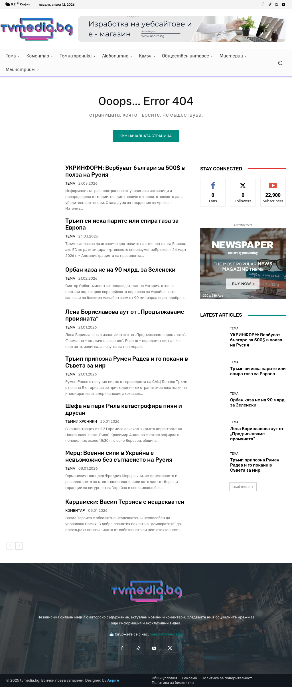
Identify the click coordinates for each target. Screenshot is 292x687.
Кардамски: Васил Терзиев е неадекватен (124, 501)
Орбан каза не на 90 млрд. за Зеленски (120, 269)
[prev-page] (9, 546)
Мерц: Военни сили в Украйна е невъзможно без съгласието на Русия (118, 456)
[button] (280, 63)
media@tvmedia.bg (166, 634)
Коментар (75, 510)
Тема (70, 183)
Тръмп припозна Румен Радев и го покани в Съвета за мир (254, 465)
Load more (243, 486)
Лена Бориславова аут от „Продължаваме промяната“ (257, 433)
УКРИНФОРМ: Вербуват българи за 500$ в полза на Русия (256, 339)
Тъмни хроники (81, 421)
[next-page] (19, 546)
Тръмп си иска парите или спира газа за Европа (257, 371)
